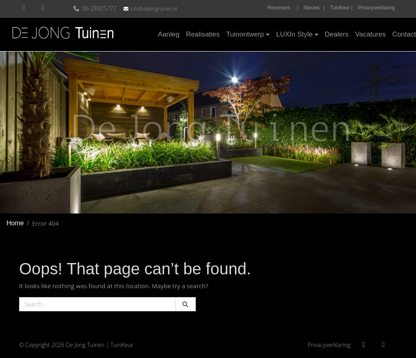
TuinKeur (122, 345)
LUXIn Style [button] (294, 34)
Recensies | (282, 8)
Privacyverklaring (376, 8)
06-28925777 (96, 8)
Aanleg (169, 34)
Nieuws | (314, 8)
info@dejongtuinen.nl (153, 8)
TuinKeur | (341, 8)
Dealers (337, 34)
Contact (404, 34)
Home (15, 223)
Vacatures (370, 34)
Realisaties (203, 34)
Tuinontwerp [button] (245, 34)
